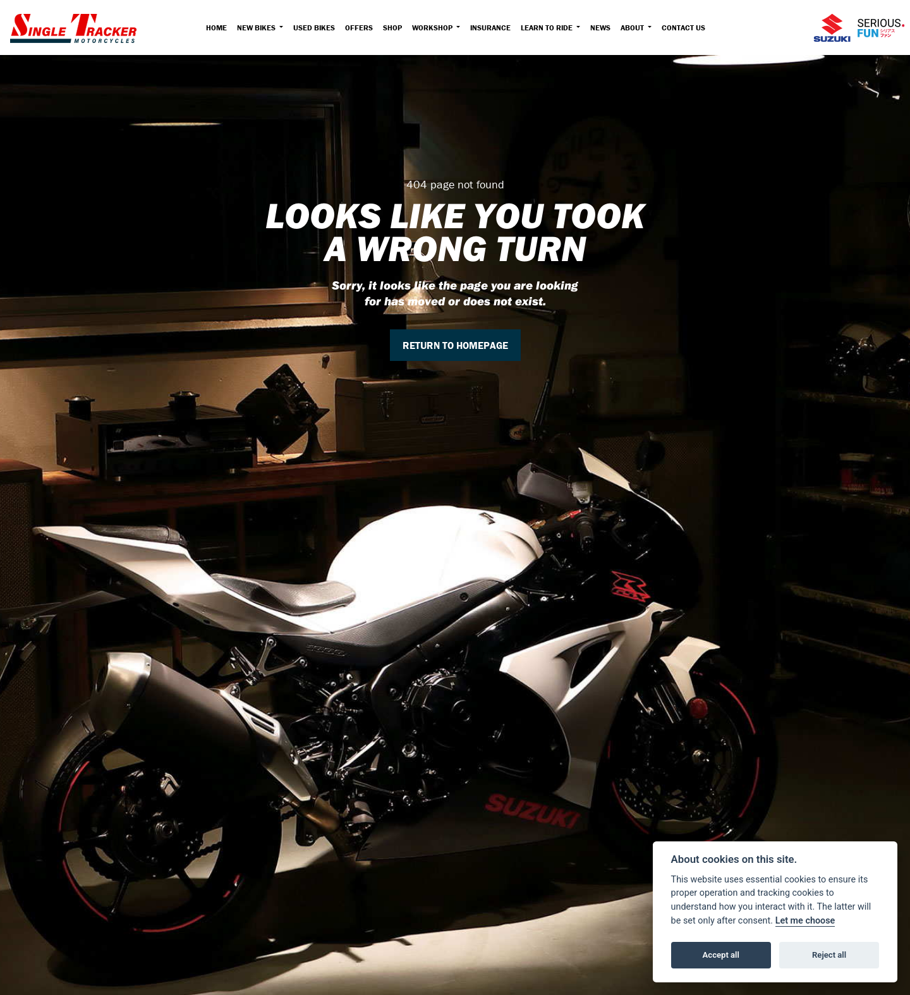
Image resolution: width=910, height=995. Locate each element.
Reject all (829, 955)
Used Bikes (314, 27)
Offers (359, 27)
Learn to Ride (547, 27)
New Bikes (257, 27)
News (600, 27)
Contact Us (683, 27)
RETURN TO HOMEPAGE (455, 345)
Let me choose (805, 920)
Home (216, 27)
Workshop (433, 27)
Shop (392, 27)
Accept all (721, 955)
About (633, 27)
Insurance (490, 27)
